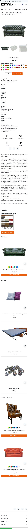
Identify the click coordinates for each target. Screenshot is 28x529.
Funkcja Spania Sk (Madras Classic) (14, 358)
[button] (15, 4)
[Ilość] (8, 74)
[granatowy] (16, 274)
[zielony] (10, 274)
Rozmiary (4, 244)
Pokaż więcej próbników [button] (7, 239)
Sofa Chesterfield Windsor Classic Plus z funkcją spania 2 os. (14, 477)
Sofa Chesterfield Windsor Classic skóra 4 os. (14, 276)
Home (2, 9)
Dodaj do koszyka (17, 73)
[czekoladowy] (13, 274)
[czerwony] (11, 274)
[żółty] (8, 274)
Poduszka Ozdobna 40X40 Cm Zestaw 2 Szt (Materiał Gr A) (14, 321)
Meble (6, 9)
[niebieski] (17, 274)
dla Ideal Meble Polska (14, 57)
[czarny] (17, 434)
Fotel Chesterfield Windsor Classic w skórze (14, 437)
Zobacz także (6, 404)
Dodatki (4, 288)
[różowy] (17, 473)
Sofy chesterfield (17, 9)
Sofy (10, 9)
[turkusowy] (14, 274)
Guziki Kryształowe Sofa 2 (14, 395)
